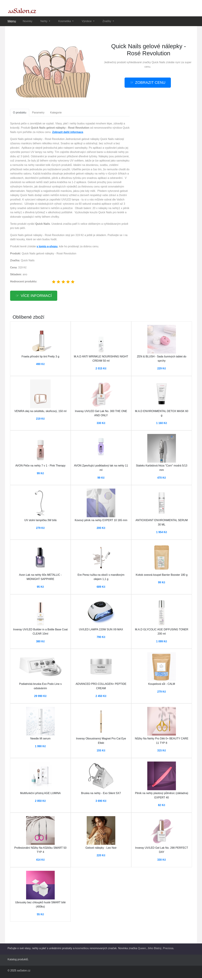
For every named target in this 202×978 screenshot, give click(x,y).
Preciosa (168, 948)
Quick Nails (158, 62)
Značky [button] (107, 21)
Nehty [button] (44, 21)
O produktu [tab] (19, 112)
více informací (36, 296)
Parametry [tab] (38, 112)
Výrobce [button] (87, 21)
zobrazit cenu (150, 82)
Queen (142, 948)
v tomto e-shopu (47, 246)
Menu (12, 21)
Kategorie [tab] (56, 112)
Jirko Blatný (154, 948)
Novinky (27, 21)
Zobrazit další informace (67, 132)
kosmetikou (82, 948)
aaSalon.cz (23, 970)
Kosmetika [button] (65, 21)
